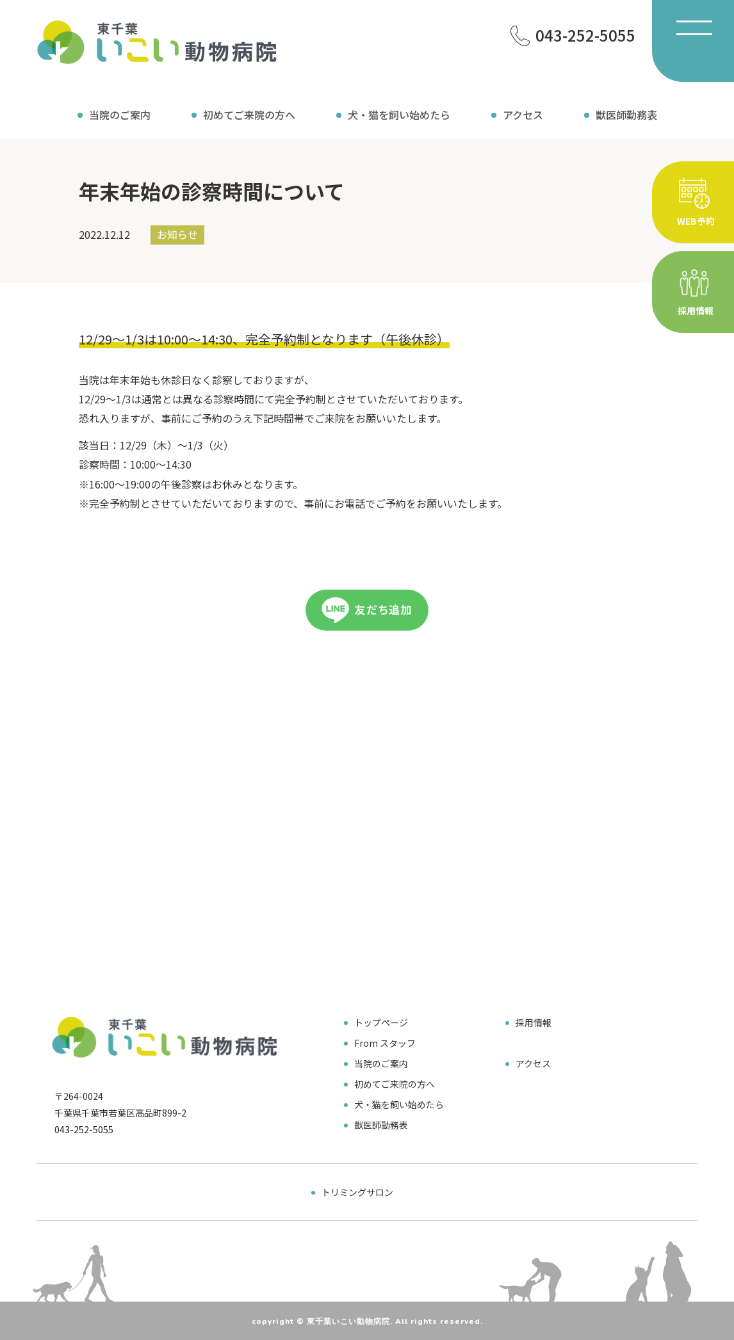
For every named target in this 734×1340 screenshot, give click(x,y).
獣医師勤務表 (626, 114)
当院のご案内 (120, 114)
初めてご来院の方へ (249, 114)
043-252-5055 (83, 1129)
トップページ (381, 1022)
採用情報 (533, 1022)
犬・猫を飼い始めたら (399, 114)
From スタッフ (385, 1043)
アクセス (523, 114)
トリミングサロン (357, 1192)
